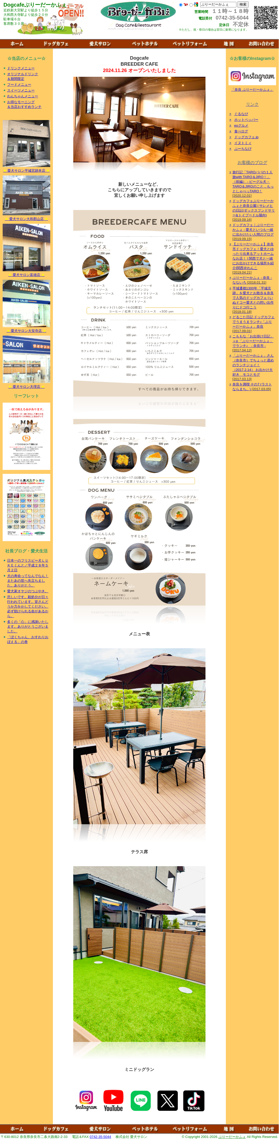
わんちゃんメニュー (22, 96)
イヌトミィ (242, 143)
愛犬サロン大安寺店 (26, 329)
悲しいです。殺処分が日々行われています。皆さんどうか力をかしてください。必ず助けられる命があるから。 (27, 606)
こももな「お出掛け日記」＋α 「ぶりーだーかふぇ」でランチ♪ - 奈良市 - (253, 341)
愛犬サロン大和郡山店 (26, 217)
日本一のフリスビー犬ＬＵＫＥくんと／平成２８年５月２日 (27, 565)
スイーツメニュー (21, 90)
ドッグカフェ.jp (246, 137)
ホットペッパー (246, 120)
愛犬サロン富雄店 (26, 273)
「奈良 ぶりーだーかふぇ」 (252, 242)
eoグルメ (241, 125)
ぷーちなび (242, 149)
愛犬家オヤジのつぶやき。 (27, 591)
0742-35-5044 (100, 1137)
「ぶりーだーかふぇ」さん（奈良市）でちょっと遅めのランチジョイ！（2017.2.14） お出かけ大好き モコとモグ (253, 365)
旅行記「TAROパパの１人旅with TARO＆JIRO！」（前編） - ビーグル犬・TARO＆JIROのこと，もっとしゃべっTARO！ (253, 181)
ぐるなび (241, 114)
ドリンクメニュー (21, 68)
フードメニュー (19, 85)
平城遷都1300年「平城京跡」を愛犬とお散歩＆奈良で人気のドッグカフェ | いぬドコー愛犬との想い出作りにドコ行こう (253, 297)
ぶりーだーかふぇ (232, 1137)
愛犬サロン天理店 (26, 385)
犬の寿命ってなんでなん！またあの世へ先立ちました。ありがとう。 (27, 580)
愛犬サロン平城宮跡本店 (26, 169)
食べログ (241, 131)
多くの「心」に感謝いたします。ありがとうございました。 (27, 626)
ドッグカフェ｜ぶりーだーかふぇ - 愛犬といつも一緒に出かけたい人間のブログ (253, 229)
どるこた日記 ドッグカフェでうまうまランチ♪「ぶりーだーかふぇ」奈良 (253, 321)
